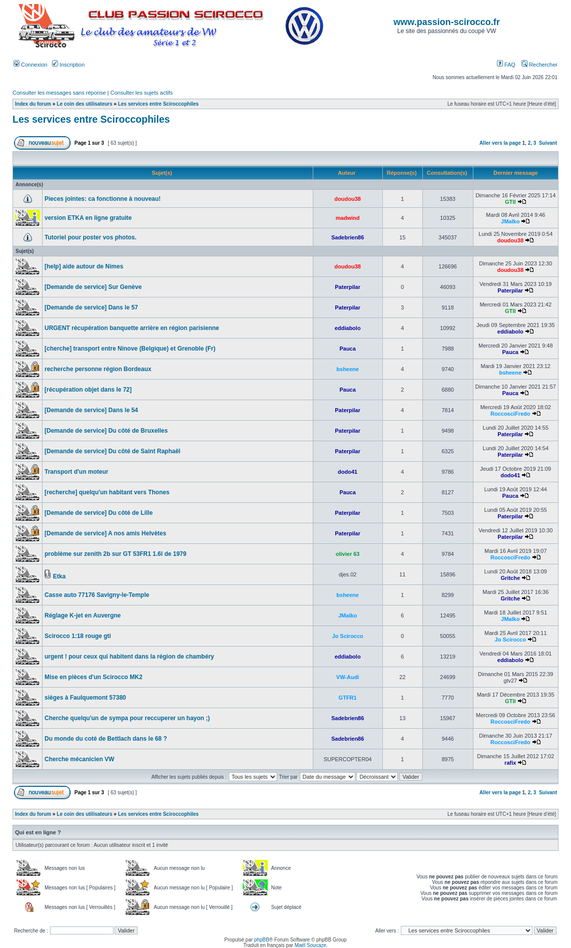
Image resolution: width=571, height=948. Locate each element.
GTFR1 (348, 698)
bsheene (347, 369)
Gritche (510, 578)
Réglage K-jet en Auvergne (83, 615)
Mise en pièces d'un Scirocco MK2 (94, 677)
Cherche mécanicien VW (79, 759)
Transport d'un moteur (77, 471)
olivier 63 (348, 554)
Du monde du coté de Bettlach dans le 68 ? (106, 738)
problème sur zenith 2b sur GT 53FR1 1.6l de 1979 (115, 553)
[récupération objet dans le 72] (88, 389)
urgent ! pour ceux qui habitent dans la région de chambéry (129, 656)
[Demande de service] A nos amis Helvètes (105, 533)
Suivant (548, 143)
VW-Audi (347, 677)
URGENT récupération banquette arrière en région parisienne (132, 328)
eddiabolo (348, 328)
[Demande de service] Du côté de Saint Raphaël (112, 451)
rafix (510, 763)
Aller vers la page (500, 143)
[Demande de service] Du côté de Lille (99, 512)
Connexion (31, 65)
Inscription (68, 65)
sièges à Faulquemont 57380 (85, 697)
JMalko (510, 221)
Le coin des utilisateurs (84, 104)
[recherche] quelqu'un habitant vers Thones (107, 492)
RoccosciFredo (510, 414)
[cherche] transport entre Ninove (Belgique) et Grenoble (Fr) (130, 348)
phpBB (261, 939)
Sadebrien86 (347, 237)
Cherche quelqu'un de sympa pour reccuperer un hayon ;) (127, 718)
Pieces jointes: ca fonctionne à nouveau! (103, 198)
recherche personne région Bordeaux (98, 369)
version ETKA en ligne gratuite (88, 217)
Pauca (347, 349)
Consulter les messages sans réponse (59, 93)
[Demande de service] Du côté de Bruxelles (106, 430)
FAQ (506, 65)
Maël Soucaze (310, 945)
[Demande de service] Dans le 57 (91, 307)
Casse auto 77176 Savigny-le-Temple (97, 594)
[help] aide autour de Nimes (84, 266)
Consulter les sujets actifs (141, 93)
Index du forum (33, 104)
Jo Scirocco (347, 636)
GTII (510, 202)
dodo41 (347, 472)
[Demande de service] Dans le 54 (91, 410)
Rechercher (539, 65)
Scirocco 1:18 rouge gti (78, 636)
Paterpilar (347, 287)
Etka (59, 576)
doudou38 (347, 199)
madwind (348, 218)
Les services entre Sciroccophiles (158, 104)
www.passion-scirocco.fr (446, 22)
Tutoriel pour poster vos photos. (91, 237)
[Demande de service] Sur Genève (93, 286)
